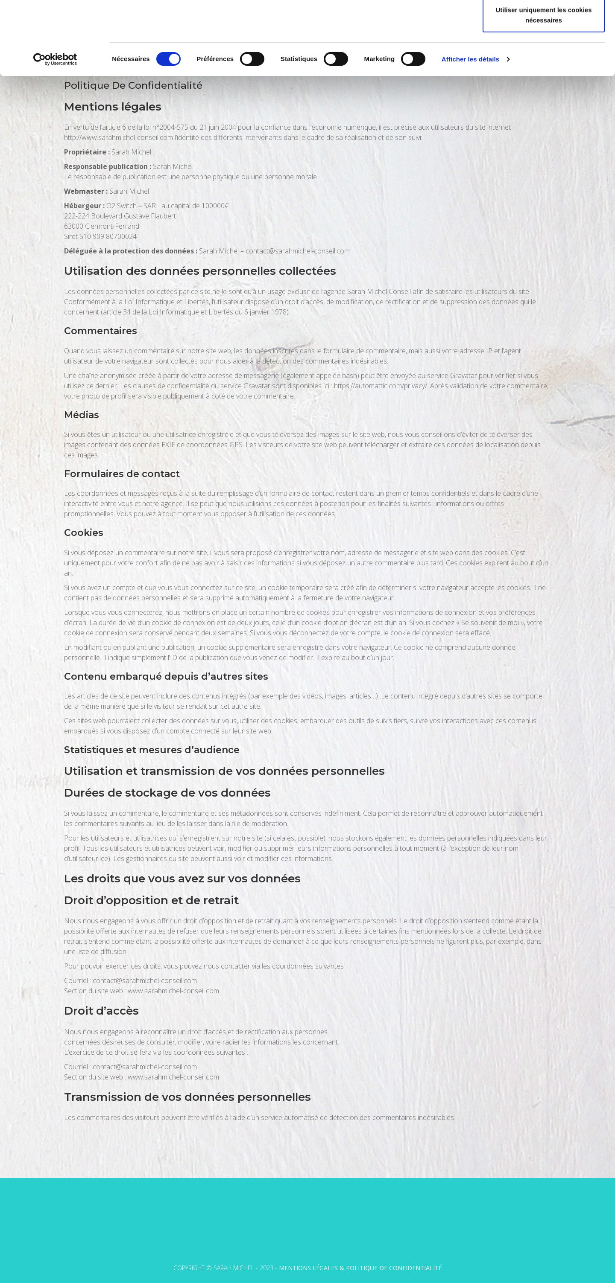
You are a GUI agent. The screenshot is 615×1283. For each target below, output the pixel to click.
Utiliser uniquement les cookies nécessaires (543, 83)
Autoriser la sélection (544, 50)
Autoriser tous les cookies (544, 22)
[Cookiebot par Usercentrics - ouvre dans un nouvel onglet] (55, 128)
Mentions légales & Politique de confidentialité (360, 1268)
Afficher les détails (470, 127)
